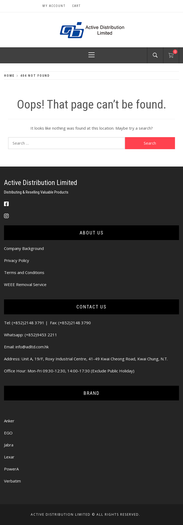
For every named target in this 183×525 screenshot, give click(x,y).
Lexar (9, 457)
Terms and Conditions (24, 272)
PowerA (11, 469)
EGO (8, 432)
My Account (54, 6)
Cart (76, 6)
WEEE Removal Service (25, 284)
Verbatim (12, 481)
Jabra (8, 444)
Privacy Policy (16, 260)
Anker (9, 420)
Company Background (24, 248)
